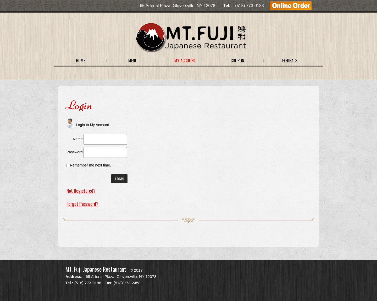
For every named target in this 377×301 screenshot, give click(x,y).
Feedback (290, 60)
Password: (75, 152)
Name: (78, 139)
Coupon (237, 60)
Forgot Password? (82, 203)
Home (80, 60)
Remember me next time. (90, 165)
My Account (185, 60)
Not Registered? (81, 190)
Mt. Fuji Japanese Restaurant (95, 269)
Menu (132, 60)
